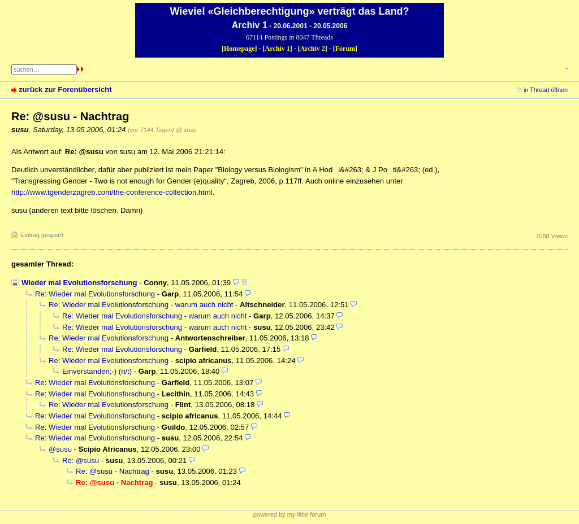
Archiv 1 (277, 49)
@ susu (186, 129)
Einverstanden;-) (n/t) (97, 371)
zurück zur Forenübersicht (65, 89)
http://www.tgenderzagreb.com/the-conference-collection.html (112, 192)
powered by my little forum (289, 514)
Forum (345, 49)
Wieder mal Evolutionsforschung (79, 282)
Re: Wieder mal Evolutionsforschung (95, 294)
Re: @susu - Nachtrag (112, 471)
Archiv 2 (312, 49)
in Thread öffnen (546, 89)
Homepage (239, 49)
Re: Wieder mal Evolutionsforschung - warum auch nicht (141, 304)
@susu (60, 449)
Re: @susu (80, 460)
